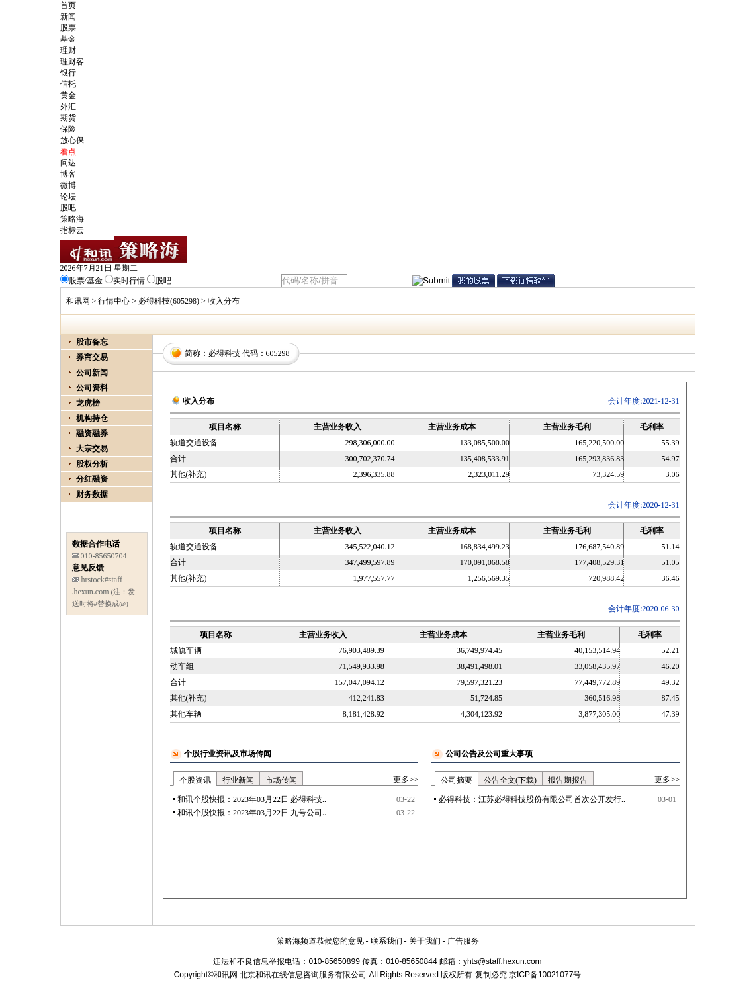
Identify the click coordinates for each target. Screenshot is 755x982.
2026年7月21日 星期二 (99, 268)
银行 (68, 72)
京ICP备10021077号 (545, 974)
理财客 (72, 61)
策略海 (72, 219)
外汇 (68, 106)
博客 (68, 174)
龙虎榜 (88, 403)
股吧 (68, 207)
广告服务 (463, 941)
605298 (278, 353)
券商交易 (92, 357)
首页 (68, 5)
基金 (68, 39)
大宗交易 (92, 448)
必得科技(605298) (168, 301)
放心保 (72, 140)
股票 (68, 27)
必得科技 (224, 353)
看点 (68, 151)
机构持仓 (92, 418)
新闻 (68, 16)
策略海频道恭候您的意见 (320, 941)
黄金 (68, 95)
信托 (68, 84)
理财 (68, 50)
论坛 (68, 196)
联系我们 (386, 941)
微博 (68, 185)
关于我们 (425, 941)
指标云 (72, 230)
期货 (68, 117)
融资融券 (92, 433)
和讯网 (78, 301)
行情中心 (114, 301)
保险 (68, 129)
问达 (68, 162)
